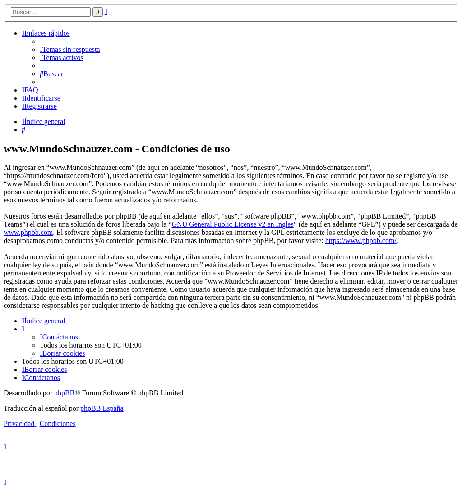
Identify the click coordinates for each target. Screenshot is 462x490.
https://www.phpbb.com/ (361, 240)
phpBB (64, 393)
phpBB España (102, 408)
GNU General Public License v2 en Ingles (233, 224)
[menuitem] (70, 49)
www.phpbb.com (28, 232)
